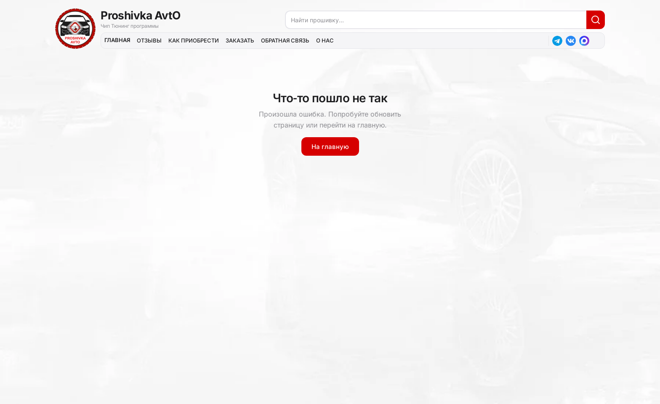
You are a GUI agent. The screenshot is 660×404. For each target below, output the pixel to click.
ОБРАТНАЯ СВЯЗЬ (285, 40)
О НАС (325, 40)
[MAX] (584, 41)
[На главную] (75, 28)
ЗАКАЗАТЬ (240, 40)
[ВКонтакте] (571, 41)
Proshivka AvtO (141, 15)
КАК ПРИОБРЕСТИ (193, 40)
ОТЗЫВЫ (149, 40)
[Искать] (595, 20)
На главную (330, 147)
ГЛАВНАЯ (117, 40)
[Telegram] (557, 41)
